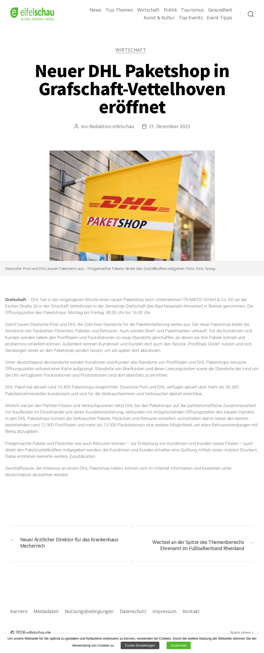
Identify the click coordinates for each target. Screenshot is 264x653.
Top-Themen (119, 10)
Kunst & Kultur (159, 18)
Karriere (18, 623)
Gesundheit (220, 10)
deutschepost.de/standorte (43, 363)
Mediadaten (45, 623)
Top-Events (191, 18)
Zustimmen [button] (179, 645)
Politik (170, 10)
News (95, 10)
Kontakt (190, 623)
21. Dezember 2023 (169, 128)
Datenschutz (132, 623)
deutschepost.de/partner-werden (36, 475)
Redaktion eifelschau (111, 128)
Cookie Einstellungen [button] (140, 645)
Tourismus (192, 10)
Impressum (163, 623)
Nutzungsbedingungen (88, 623)
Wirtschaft (148, 10)
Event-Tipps (219, 18)
